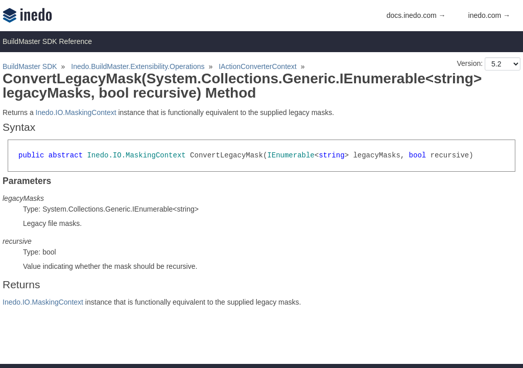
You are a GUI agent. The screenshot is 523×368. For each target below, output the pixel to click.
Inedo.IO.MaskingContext (76, 112)
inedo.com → (489, 15)
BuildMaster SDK (30, 66)
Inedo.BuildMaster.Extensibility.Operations (137, 66)
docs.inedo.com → (416, 15)
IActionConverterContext (258, 66)
